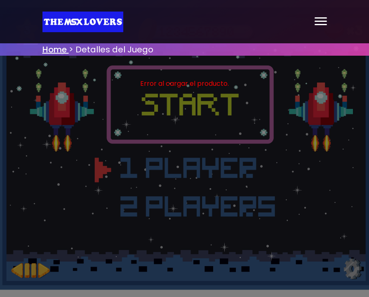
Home (55, 49)
